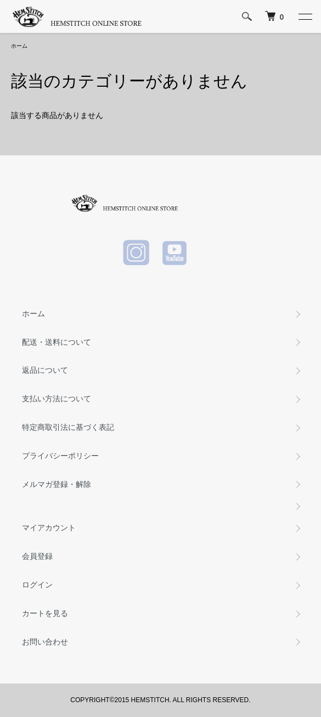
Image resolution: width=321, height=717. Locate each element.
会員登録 (37, 556)
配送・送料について (56, 342)
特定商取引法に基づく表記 (68, 427)
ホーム (19, 46)
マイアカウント (49, 527)
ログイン (37, 584)
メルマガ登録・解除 (56, 484)
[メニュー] (304, 16)
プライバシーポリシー (60, 455)
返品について (45, 370)
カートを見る (45, 613)
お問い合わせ (45, 641)
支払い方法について (56, 398)
